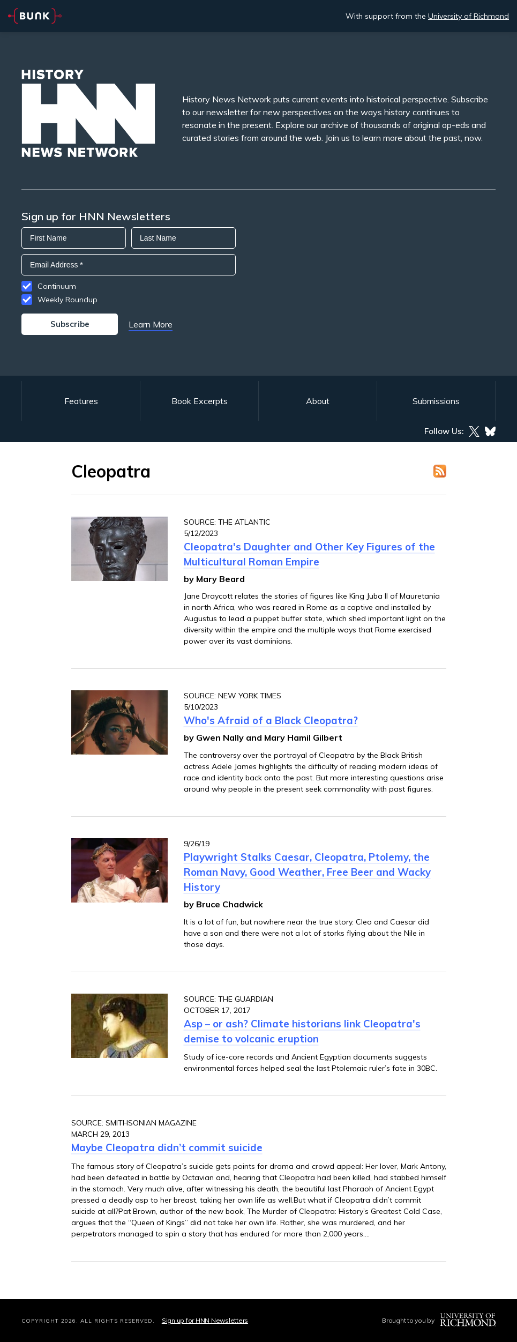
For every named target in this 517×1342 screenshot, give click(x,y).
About (317, 401)
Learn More (151, 324)
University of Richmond (468, 16)
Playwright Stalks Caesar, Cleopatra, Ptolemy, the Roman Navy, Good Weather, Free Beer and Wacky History (307, 872)
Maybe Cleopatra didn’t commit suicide (167, 1147)
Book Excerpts (199, 401)
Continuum (57, 286)
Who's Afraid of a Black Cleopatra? (271, 720)
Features (81, 401)
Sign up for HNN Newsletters (205, 1320)
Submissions (436, 401)
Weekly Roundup (68, 299)
